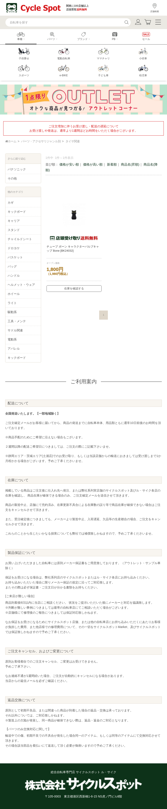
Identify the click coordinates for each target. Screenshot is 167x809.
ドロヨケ (14, 248)
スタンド (14, 230)
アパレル (14, 348)
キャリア (14, 221)
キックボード (17, 211)
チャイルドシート (20, 239)
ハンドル (14, 275)
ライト (12, 303)
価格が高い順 (93, 164)
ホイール (14, 294)
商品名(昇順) (130, 164)
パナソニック (17, 169)
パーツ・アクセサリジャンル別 (41, 141)
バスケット (15, 257)
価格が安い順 (69, 164)
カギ (11, 202)
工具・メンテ (17, 321)
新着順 (112, 164)
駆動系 (12, 312)
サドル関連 (15, 330)
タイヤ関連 (72, 141)
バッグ (12, 266)
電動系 (12, 339)
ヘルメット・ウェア (21, 284)
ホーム (10, 141)
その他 (12, 178)
